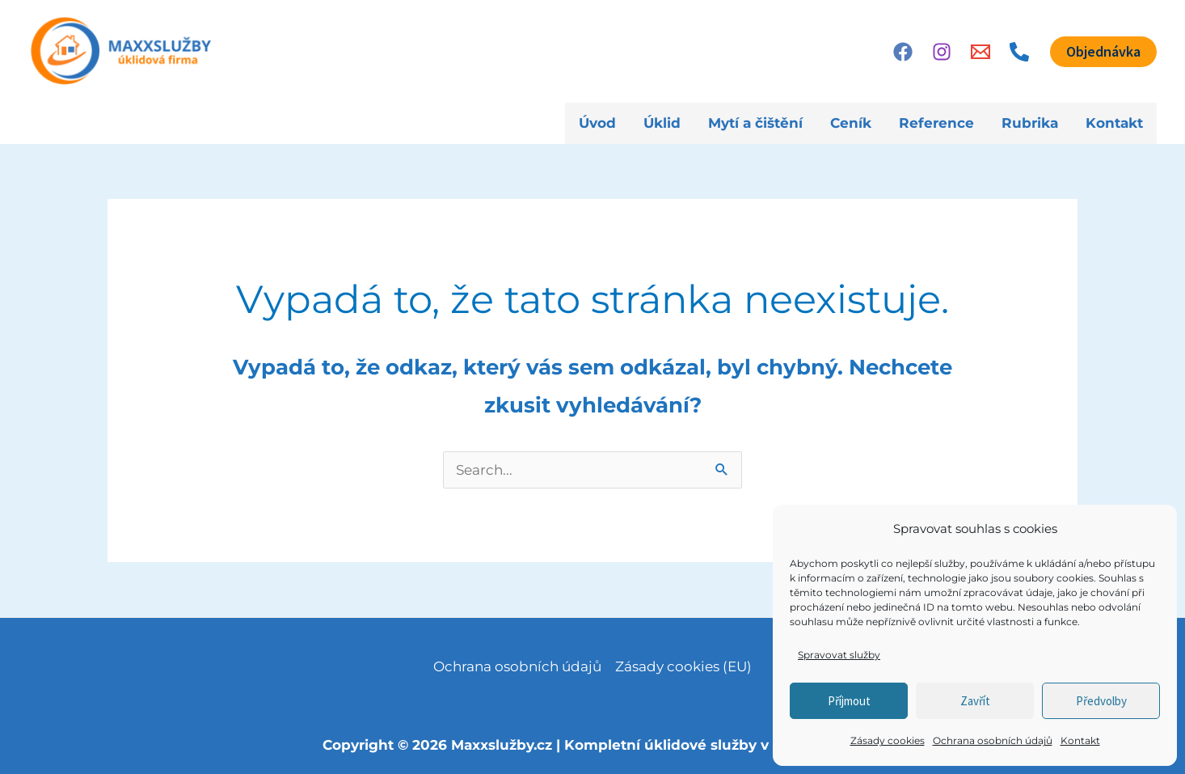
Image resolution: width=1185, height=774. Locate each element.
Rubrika (1030, 123)
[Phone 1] (1019, 51)
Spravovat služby (839, 655)
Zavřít (975, 700)
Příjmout (849, 700)
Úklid (662, 123)
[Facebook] (902, 51)
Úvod (597, 123)
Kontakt (1080, 740)
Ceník (850, 123)
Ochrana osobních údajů (992, 740)
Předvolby (1101, 700)
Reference (936, 123)
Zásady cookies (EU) (683, 666)
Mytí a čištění (755, 123)
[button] (1103, 51)
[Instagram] (941, 51)
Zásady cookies (887, 740)
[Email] (980, 51)
